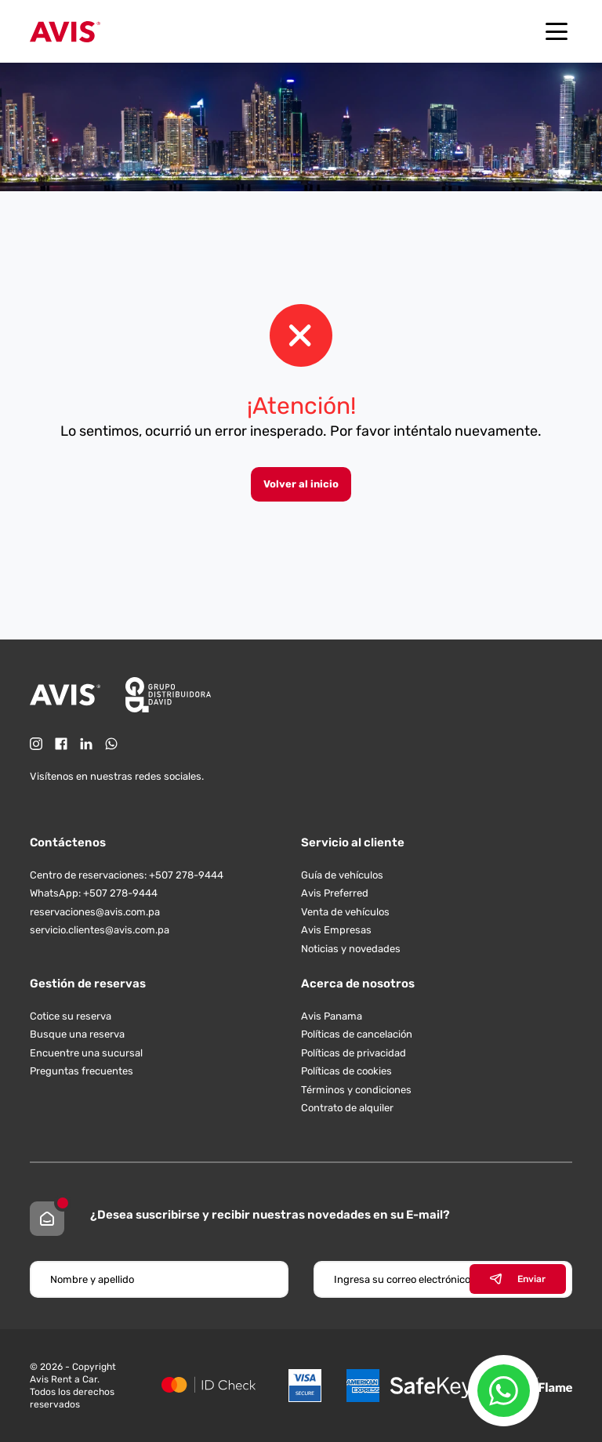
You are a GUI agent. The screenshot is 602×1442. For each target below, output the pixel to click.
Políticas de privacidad (353, 1053)
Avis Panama (331, 1016)
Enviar (518, 1279)
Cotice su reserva (70, 1016)
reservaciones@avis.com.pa (95, 912)
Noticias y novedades (351, 949)
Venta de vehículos (345, 912)
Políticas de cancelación (356, 1034)
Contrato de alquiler (347, 1108)
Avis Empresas (336, 930)
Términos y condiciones (356, 1090)
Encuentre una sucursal (86, 1053)
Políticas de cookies (346, 1071)
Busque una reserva (77, 1034)
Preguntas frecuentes (81, 1071)
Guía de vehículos (342, 875)
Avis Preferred (334, 893)
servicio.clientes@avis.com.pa (99, 930)
